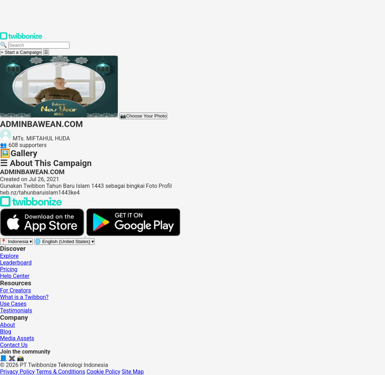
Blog (5, 331)
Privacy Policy (17, 371)
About (7, 325)
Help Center (15, 276)
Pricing (9, 269)
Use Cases (13, 303)
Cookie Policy (103, 371)
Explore (9, 256)
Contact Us (14, 345)
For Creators (15, 290)
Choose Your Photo (143, 116)
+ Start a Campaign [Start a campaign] (21, 52)
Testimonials (16, 310)
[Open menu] (46, 52)
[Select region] (16, 241)
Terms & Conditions (60, 371)
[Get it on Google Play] (133, 234)
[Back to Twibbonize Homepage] (31, 205)
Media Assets (17, 338)
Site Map (133, 371)
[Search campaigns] (38, 45)
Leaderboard (16, 262)
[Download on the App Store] (43, 234)
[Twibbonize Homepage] (21, 38)
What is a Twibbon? (24, 297)
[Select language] (64, 241)
